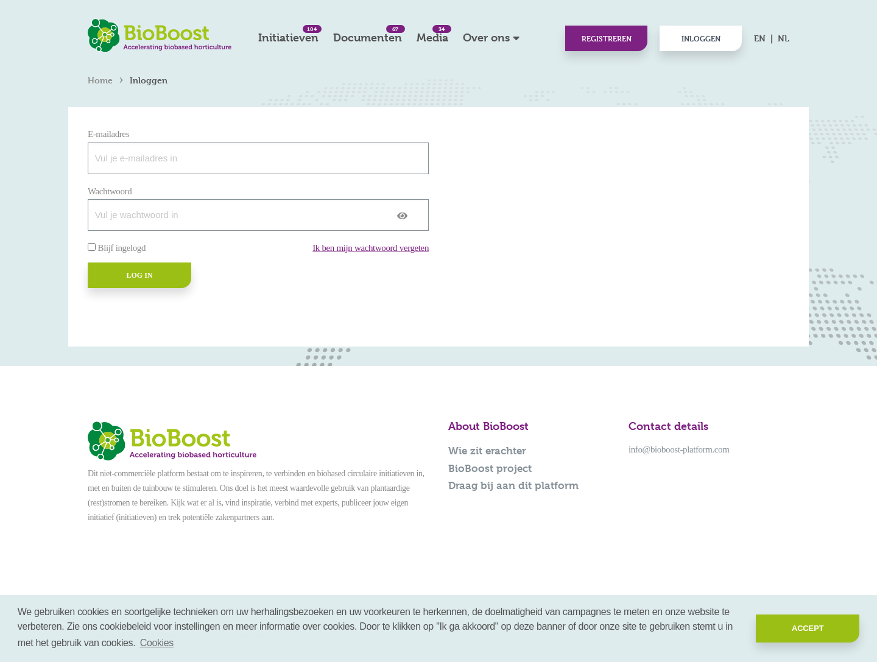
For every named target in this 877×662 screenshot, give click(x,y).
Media (432, 34)
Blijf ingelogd (122, 248)
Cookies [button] (157, 643)
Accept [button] (808, 628)
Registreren (607, 38)
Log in (139, 275)
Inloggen (701, 38)
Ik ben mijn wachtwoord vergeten (370, 248)
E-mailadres (108, 134)
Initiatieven (288, 34)
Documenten (367, 34)
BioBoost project (490, 468)
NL (783, 38)
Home (100, 80)
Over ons (486, 37)
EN (760, 38)
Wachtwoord (110, 191)
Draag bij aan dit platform (513, 485)
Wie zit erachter (487, 451)
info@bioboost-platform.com (679, 449)
